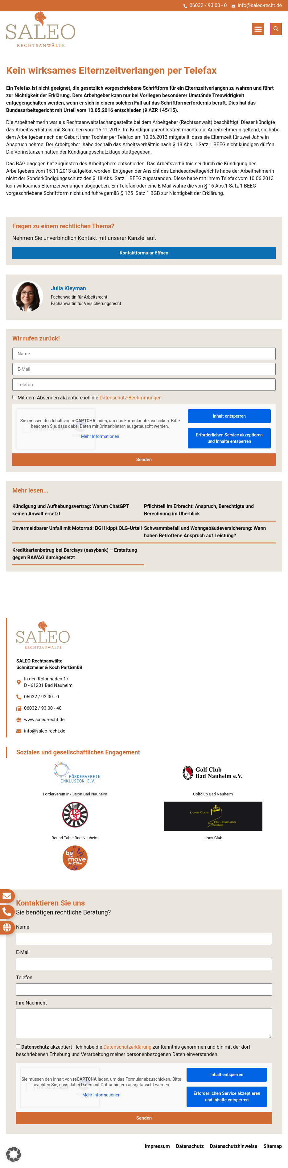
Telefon (24, 977)
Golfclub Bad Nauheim (213, 794)
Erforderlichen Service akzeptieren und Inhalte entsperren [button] (229, 438)
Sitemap (272, 1146)
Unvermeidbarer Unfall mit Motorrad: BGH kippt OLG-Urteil (77, 528)
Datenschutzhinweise (233, 1146)
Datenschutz (190, 1146)
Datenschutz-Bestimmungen (131, 398)
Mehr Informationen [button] (100, 436)
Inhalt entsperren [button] (229, 416)
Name (22, 927)
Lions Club (213, 838)
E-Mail (23, 952)
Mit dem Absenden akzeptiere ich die (90, 398)
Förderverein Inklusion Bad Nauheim (75, 794)
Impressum (157, 1146)
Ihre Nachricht (31, 1003)
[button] (258, 29)
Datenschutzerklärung (127, 1047)
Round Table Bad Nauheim (75, 838)
